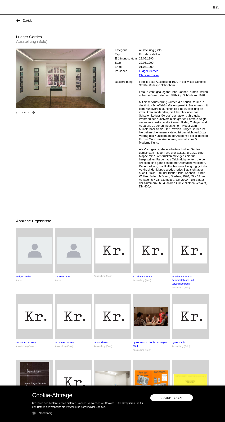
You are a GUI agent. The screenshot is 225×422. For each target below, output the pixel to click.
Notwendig (46, 413)
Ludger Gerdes (148, 71)
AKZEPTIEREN (172, 397)
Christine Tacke (149, 75)
